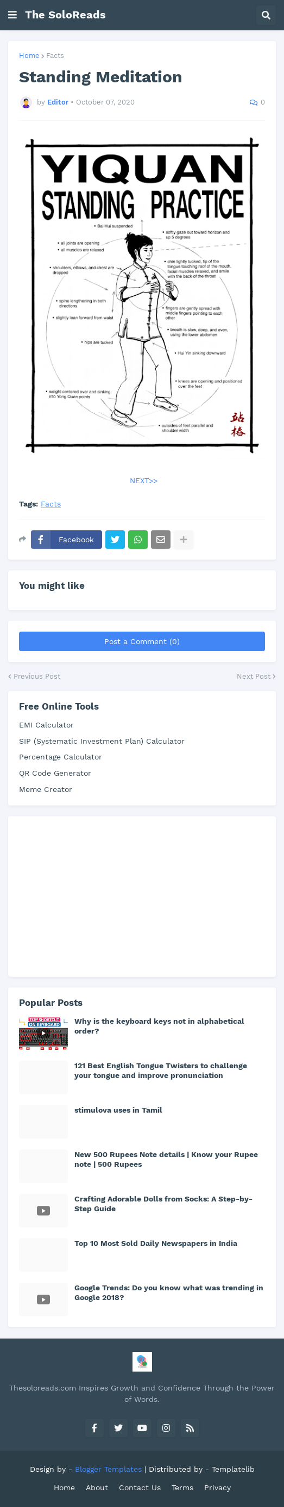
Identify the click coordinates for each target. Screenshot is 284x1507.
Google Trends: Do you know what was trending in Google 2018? (168, 1292)
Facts (55, 55)
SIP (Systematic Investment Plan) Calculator (102, 741)
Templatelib (233, 1469)
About (97, 1487)
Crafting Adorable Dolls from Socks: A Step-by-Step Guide (163, 1203)
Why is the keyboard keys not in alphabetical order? (159, 1026)
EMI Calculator (46, 724)
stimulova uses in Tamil (118, 1110)
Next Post (253, 676)
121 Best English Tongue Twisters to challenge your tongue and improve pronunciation (160, 1070)
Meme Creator (45, 789)
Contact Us (140, 1487)
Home (29, 55)
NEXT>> (143, 480)
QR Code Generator (55, 773)
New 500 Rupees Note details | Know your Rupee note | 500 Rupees (166, 1159)
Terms (182, 1487)
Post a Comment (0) (142, 641)
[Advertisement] (100, 895)
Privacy (217, 1487)
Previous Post (37, 676)
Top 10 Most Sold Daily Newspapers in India (155, 1243)
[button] (12, 15)
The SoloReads (65, 14)
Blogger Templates (108, 1469)
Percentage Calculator (60, 756)
